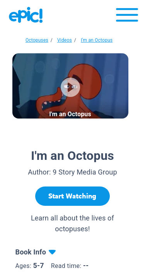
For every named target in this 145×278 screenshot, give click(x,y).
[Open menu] (127, 17)
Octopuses (37, 40)
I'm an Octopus (97, 40)
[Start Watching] (72, 196)
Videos (64, 40)
